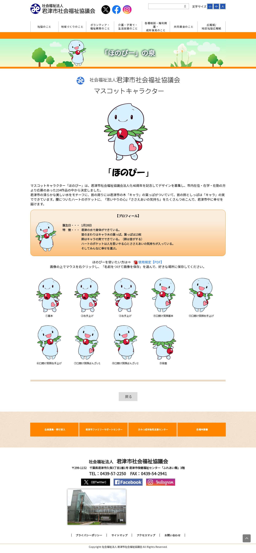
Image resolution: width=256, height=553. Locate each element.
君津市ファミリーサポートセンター (104, 429)
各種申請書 (202, 429)
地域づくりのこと (72, 26)
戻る (128, 396)
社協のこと (45, 26)
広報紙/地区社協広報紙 (211, 26)
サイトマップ (119, 535)
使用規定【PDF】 (149, 262)
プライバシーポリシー (89, 535)
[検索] (166, 6)
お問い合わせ (172, 535)
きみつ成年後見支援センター (153, 429)
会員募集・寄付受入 (54, 429)
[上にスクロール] (247, 538)
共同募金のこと (183, 26)
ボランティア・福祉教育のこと (100, 26)
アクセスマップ (146, 535)
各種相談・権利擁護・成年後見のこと (156, 26)
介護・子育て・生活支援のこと (128, 26)
